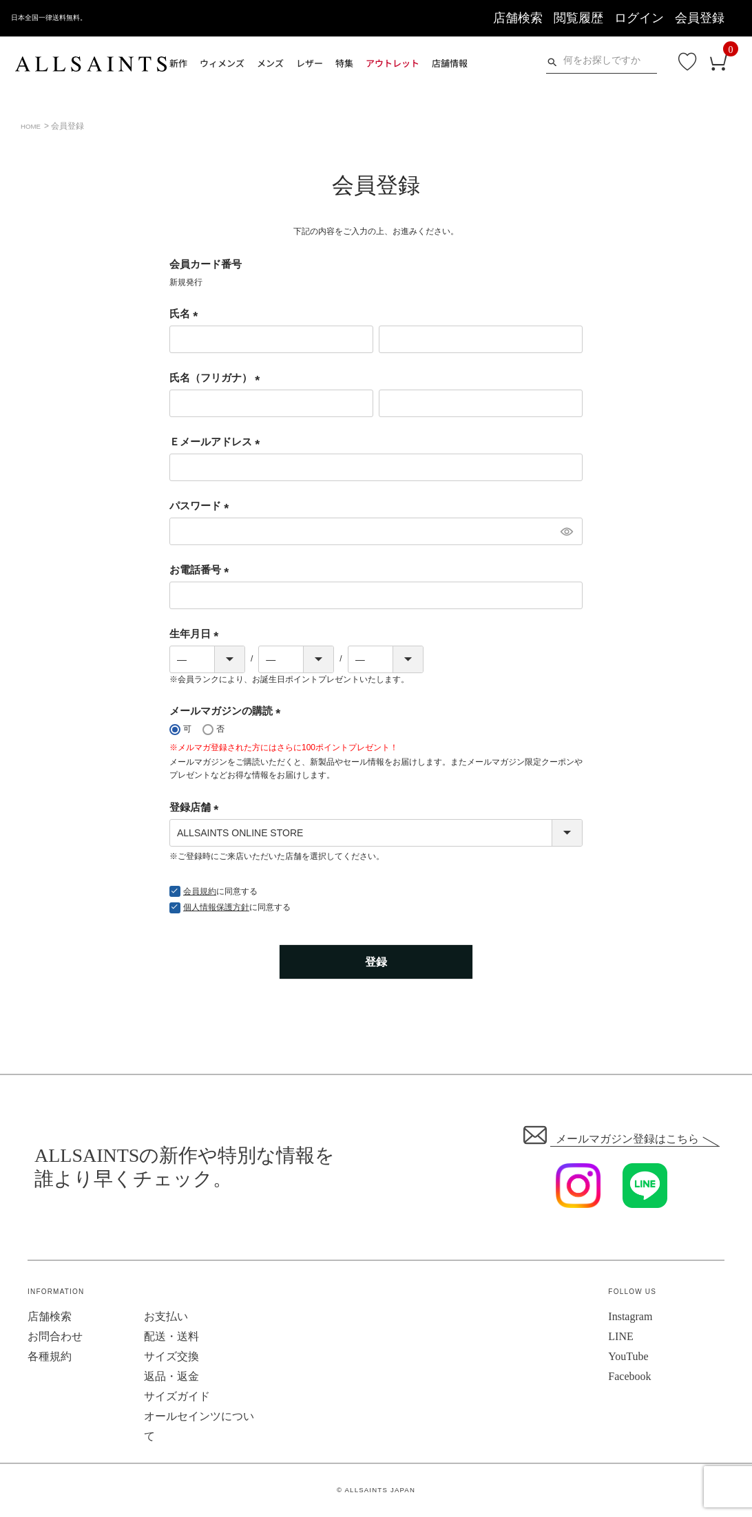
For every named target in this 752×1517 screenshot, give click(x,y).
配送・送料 (171, 1337)
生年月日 (196, 633)
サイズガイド (177, 1397)
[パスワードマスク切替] (566, 531)
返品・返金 (171, 1377)
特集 (344, 63)
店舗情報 (450, 63)
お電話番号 (201, 569)
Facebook (629, 1377)
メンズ (270, 63)
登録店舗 (196, 807)
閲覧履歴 (578, 18)
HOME (33, 126)
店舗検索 (518, 18)
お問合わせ (55, 1337)
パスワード (201, 505)
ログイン (639, 18)
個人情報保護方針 (216, 907)
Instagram (630, 1317)
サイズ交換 (171, 1357)
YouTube (628, 1357)
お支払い (166, 1317)
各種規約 (50, 1357)
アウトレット (392, 63)
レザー (309, 63)
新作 (178, 63)
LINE (620, 1337)
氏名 (186, 313)
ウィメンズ (222, 63)
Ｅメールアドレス (217, 441)
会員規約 (199, 891)
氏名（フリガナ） (217, 377)
